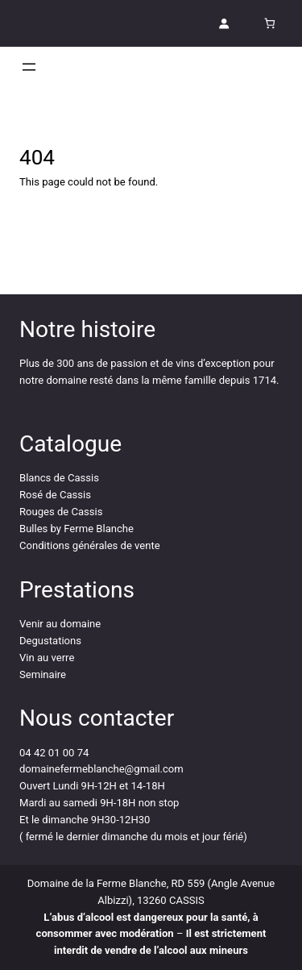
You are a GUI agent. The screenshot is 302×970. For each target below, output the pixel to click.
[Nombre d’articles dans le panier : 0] (269, 23)
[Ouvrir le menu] (29, 67)
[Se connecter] (224, 23)
